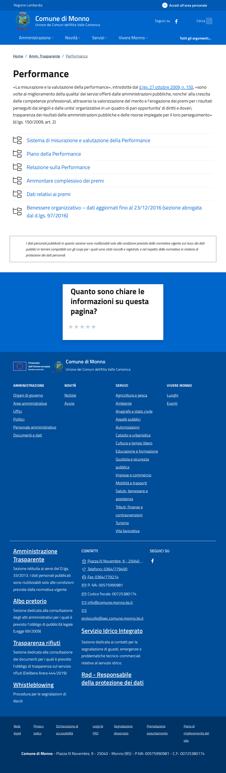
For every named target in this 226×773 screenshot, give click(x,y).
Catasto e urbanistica (133, 435)
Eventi (172, 403)
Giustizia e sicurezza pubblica (132, 463)
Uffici (17, 411)
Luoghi (172, 395)
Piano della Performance (54, 154)
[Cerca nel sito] (207, 21)
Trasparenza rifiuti (36, 642)
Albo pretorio (30, 600)
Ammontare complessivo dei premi (65, 181)
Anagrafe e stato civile (134, 411)
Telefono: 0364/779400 (104, 569)
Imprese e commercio (133, 475)
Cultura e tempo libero (134, 443)
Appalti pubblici (128, 419)
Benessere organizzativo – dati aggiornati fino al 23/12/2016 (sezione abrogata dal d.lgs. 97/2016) (114, 211)
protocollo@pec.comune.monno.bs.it (112, 615)
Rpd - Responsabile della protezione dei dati (112, 678)
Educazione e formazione (137, 451)
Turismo (122, 523)
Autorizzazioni (127, 427)
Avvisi (69, 403)
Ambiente (124, 403)
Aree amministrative (30, 403)
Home (18, 56)
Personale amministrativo (34, 427)
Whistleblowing (33, 684)
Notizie (70, 395)
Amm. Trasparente (44, 56)
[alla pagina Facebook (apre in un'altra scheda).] (167, 20)
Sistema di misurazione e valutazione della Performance (88, 140)
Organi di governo (28, 395)
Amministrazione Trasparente (35, 555)
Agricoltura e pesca (131, 395)
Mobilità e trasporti (131, 483)
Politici (18, 419)
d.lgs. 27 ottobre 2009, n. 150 (166, 87)
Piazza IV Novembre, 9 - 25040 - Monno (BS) (112, 560)
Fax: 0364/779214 (100, 577)
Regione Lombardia (28, 5)
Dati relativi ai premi (48, 194)
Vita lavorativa (127, 531)
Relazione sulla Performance (58, 167)
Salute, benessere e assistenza (132, 495)
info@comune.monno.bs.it (107, 602)
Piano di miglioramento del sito (196, 733)
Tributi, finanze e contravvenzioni (129, 511)
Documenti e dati (27, 435)
